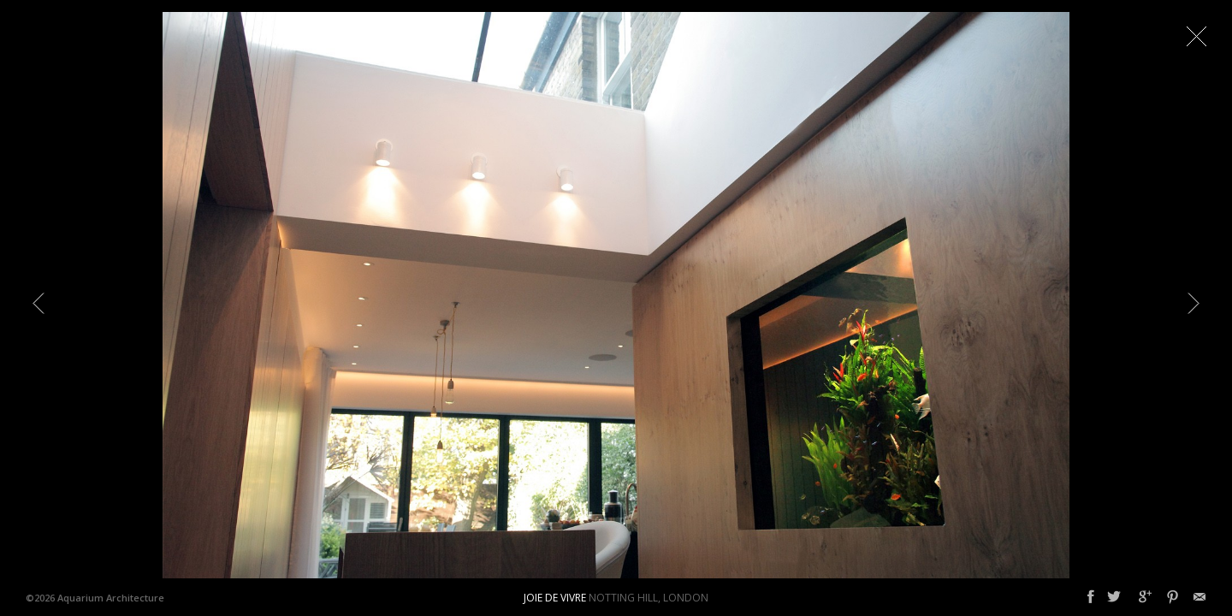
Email (1199, 597)
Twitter (1114, 597)
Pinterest (1172, 597)
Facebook (1090, 597)
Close (1196, 36)
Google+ (1145, 597)
